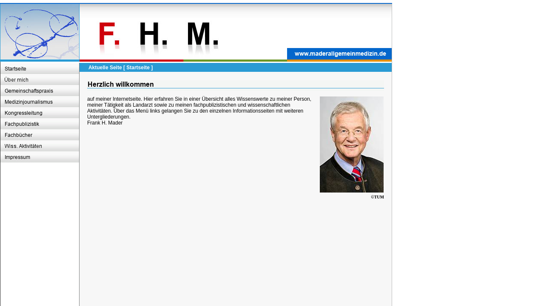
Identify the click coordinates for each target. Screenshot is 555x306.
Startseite (138, 68)
